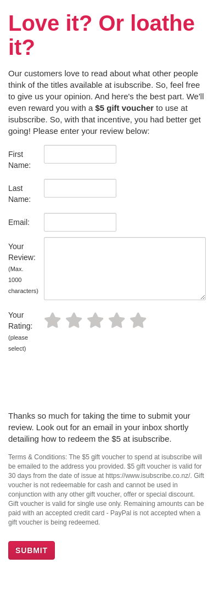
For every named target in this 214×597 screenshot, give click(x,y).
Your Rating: (20, 331)
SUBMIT (31, 550)
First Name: (19, 160)
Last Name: (19, 194)
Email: (19, 222)
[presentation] (91, 383)
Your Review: (22, 268)
